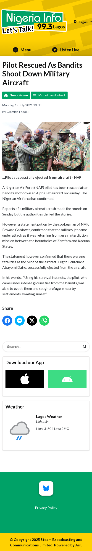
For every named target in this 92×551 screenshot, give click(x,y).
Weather (14, 406)
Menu (22, 50)
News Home (19, 95)
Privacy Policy (46, 507)
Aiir (78, 545)
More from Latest (51, 95)
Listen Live (65, 50)
